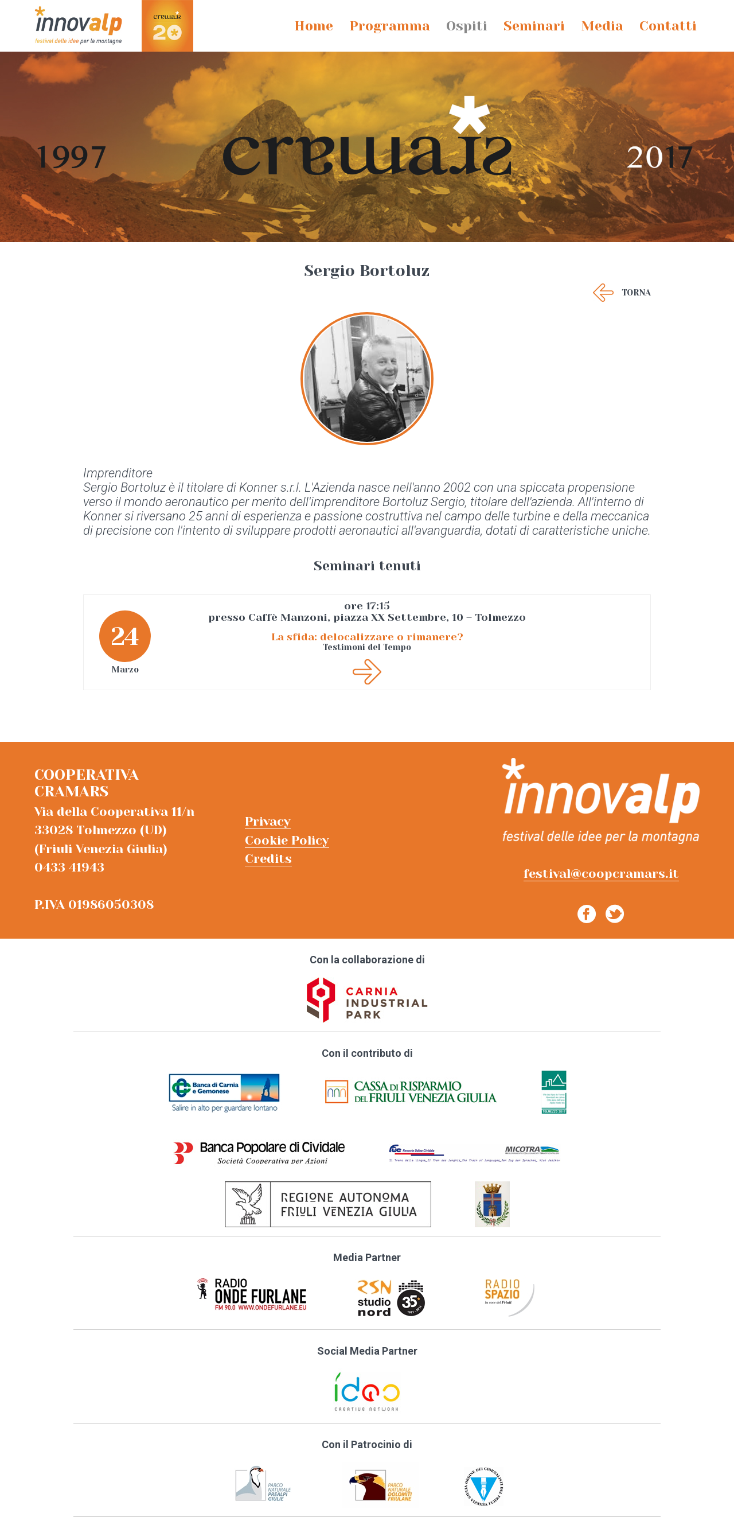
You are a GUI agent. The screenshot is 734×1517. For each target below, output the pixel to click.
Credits (268, 858)
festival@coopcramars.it (601, 873)
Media (602, 26)
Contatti (668, 26)
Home (313, 26)
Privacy (268, 821)
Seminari (534, 26)
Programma (389, 26)
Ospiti (466, 26)
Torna (636, 292)
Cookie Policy (287, 840)
